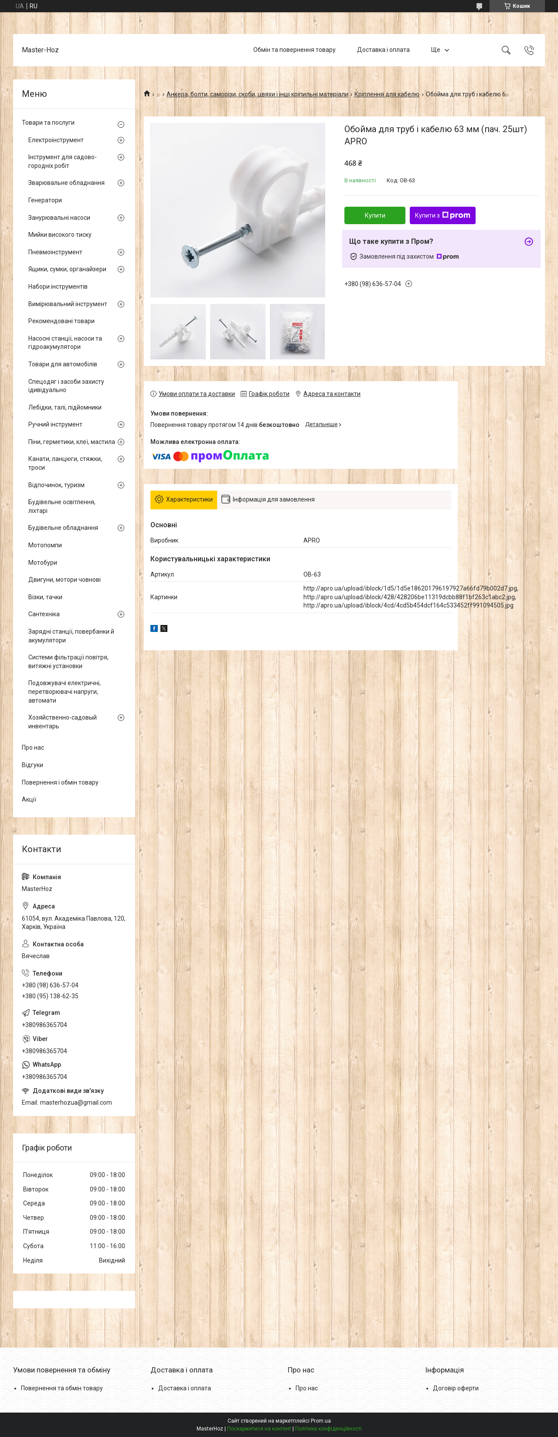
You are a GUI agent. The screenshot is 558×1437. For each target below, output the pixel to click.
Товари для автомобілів (62, 364)
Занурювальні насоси (59, 217)
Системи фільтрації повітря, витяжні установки (68, 661)
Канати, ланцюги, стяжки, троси (65, 463)
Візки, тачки (45, 597)
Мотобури (42, 562)
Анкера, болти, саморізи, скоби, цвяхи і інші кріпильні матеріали (257, 94)
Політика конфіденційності (328, 1429)
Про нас (33, 747)
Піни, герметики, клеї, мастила (71, 441)
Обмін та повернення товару (294, 49)
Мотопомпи (45, 545)
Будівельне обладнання (63, 527)
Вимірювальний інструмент (67, 303)
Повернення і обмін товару (60, 782)
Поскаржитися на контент (259, 1429)
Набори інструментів (58, 286)
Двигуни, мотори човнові (64, 579)
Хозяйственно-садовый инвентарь (62, 722)
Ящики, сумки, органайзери (67, 269)
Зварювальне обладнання (66, 182)
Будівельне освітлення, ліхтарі (61, 506)
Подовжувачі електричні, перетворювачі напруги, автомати (64, 691)
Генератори (45, 200)
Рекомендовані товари (61, 320)
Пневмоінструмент (55, 252)
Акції (29, 799)
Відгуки (32, 764)
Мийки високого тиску (60, 234)
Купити (375, 215)
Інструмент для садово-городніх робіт (62, 161)
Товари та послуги (48, 122)
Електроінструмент (56, 140)
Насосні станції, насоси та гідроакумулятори (65, 343)
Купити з (442, 215)
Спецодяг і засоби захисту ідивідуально (66, 386)
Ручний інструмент (55, 424)
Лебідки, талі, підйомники (65, 407)
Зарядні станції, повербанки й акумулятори (71, 636)
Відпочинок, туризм (56, 484)
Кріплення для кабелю (386, 94)
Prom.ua (321, 1421)
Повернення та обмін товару (62, 1388)
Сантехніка (44, 614)
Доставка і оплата (383, 49)
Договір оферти (456, 1388)
